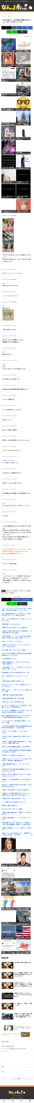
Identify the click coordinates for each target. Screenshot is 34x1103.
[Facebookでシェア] (17, 27)
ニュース (23, 590)
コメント (4, 1050)
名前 (2, 1068)
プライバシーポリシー (17, 1098)
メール (3, 1074)
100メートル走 (10, 590)
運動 (12, 593)
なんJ (3, 590)
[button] (22, 32)
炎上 (3, 593)
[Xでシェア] (6, 27)
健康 (28, 590)
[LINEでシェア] (12, 32)
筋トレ (8, 593)
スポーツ (17, 590)
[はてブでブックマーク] (27, 27)
